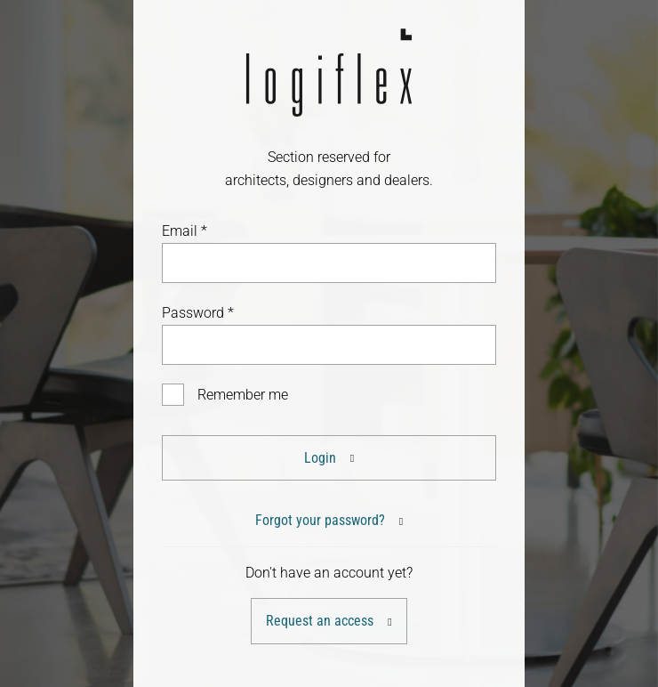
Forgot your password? (320, 520)
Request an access (319, 620)
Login (320, 457)
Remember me (242, 394)
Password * (198, 312)
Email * (184, 230)
